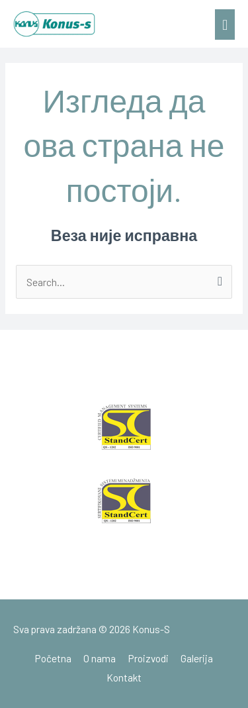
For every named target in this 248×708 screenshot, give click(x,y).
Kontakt (124, 677)
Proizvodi (148, 658)
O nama (99, 658)
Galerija (197, 658)
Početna (53, 658)
